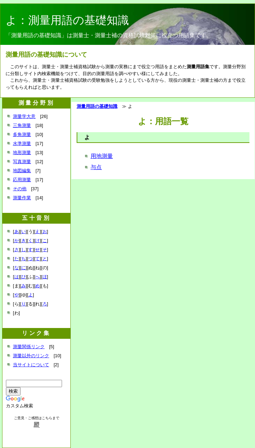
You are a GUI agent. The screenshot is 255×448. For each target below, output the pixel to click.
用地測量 (102, 156)
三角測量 (22, 125)
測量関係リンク (29, 346)
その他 (19, 188)
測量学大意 (24, 116)
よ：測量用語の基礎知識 (67, 20)
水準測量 (22, 143)
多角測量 (22, 134)
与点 (96, 167)
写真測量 (22, 161)
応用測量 (22, 179)
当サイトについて (31, 364)
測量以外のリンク (31, 355)
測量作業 (22, 197)
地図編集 (22, 170)
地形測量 (22, 152)
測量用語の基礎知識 (97, 106)
